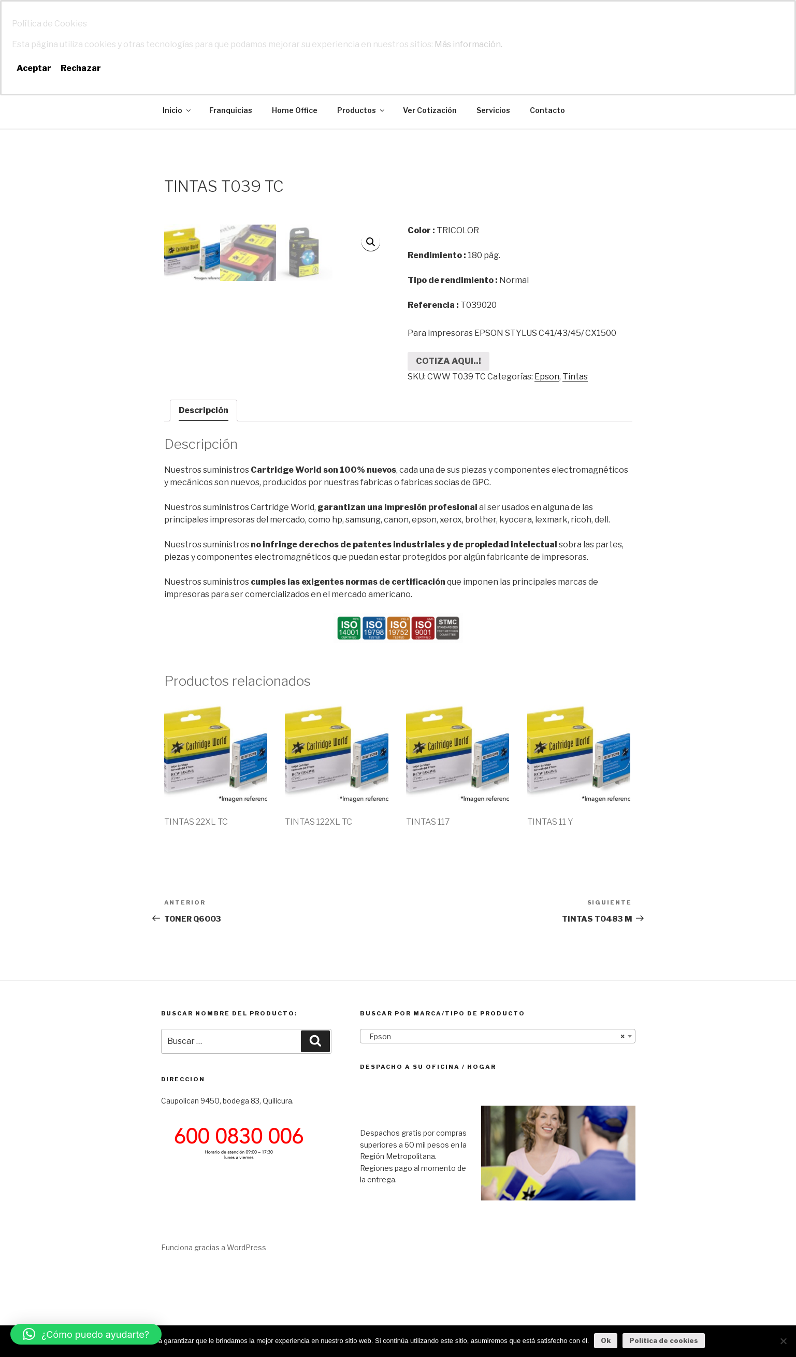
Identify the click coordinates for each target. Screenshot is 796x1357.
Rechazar (81, 68)
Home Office (294, 110)
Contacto (547, 110)
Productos (361, 110)
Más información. (468, 44)
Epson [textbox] (494, 1122)
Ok (606, 1340)
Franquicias (230, 110)
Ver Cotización (430, 110)
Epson (546, 376)
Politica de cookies (663, 1340)
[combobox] (497, 1121)
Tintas (575, 376)
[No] (783, 1341)
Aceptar (34, 68)
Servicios (493, 110)
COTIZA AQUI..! (448, 361)
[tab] (203, 496)
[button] (86, 1334)
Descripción (203, 496)
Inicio (177, 110)
